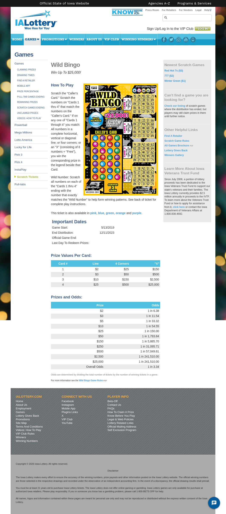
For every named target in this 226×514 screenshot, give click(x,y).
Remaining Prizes (27, 102)
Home (17, 39)
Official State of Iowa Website (64, 3)
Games (32, 39)
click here (179, 207)
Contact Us (114, 404)
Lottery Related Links (120, 423)
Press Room (152, 10)
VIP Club (111, 39)
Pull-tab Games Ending (31, 97)
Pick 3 (18, 154)
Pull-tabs (20, 184)
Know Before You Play (121, 415)
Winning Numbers (139, 39)
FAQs (110, 408)
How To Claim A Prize (120, 412)
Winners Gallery (174, 155)
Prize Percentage (28, 91)
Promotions (54, 39)
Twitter (171, 39)
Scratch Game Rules (176, 140)
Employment (23, 408)
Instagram (178, 39)
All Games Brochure (177, 145)
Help (208, 10)
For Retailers (169, 10)
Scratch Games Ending (31, 108)
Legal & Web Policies (120, 419)
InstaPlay (20, 169)
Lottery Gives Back (176, 150)
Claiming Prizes (26, 70)
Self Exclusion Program (121, 430)
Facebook (164, 39)
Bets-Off (112, 401)
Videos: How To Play (29, 118)
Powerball (20, 125)
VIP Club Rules (25, 433)
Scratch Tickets (27, 176)
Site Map (21, 423)
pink (93, 213)
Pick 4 (18, 162)
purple (136, 213)
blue (101, 213)
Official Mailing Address (121, 426)
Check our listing (175, 105)
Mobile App (23, 86)
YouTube (185, 39)
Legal (198, 10)
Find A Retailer (26, 80)
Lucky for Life (23, 147)
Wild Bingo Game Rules (93, 380)
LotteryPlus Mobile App (193, 39)
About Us (94, 39)
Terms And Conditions (29, 426)
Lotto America (23, 140)
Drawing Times (26, 75)
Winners (76, 39)
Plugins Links (70, 412)
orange (121, 213)
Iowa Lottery (40, 21)
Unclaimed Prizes (27, 113)
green (110, 213)
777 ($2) (169, 75)
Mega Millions (23, 132)
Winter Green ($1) (175, 80)
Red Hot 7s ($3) (173, 70)
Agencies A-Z (159, 3)
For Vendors (186, 10)
